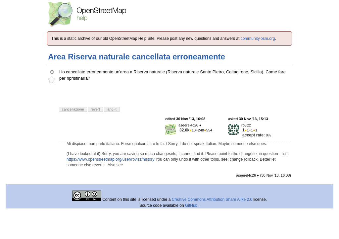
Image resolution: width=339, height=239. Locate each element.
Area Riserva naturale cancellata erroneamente (136, 56)
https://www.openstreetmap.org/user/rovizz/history (110, 159)
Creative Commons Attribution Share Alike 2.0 (212, 199)
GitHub (192, 205)
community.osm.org (258, 38)
